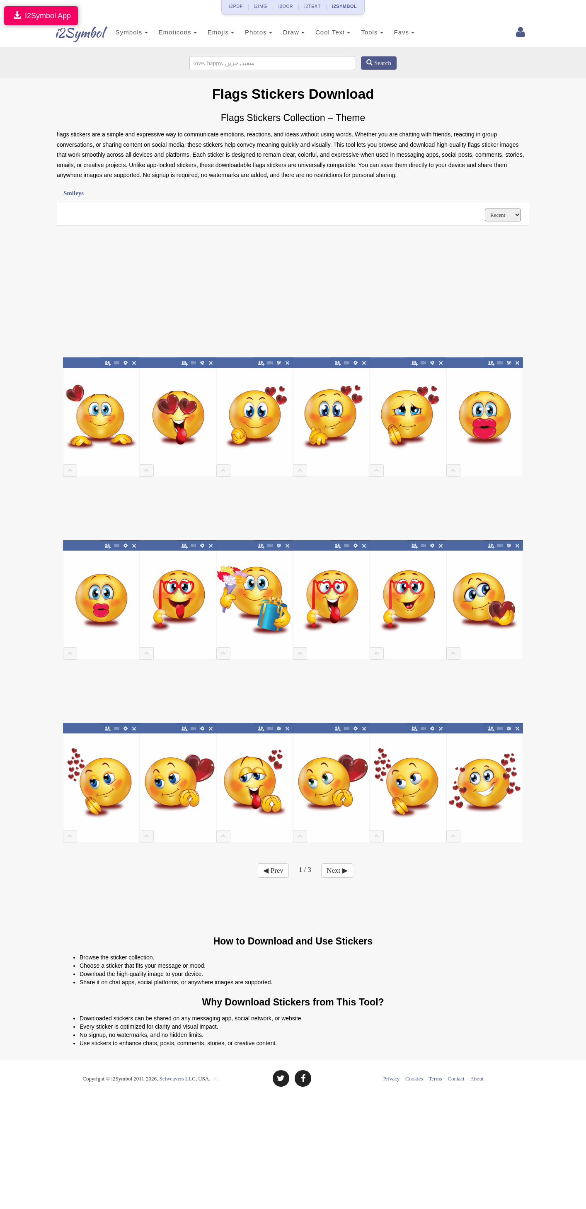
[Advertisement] (293, 292)
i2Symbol (73, 32)
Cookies (414, 1078)
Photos (250, 32)
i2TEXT (312, 6)
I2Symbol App (41, 15)
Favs (396, 32)
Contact (456, 1078)
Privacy (391, 1078)
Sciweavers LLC (178, 1078)
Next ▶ (337, 870)
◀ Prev (273, 870)
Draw (286, 32)
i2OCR (285, 6)
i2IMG (260, 6)
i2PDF (236, 6)
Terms (435, 1078)
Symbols (124, 32)
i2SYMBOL (344, 6)
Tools (364, 32)
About (477, 1078)
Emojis (213, 32)
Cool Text (325, 32)
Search (378, 63)
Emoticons (170, 32)
